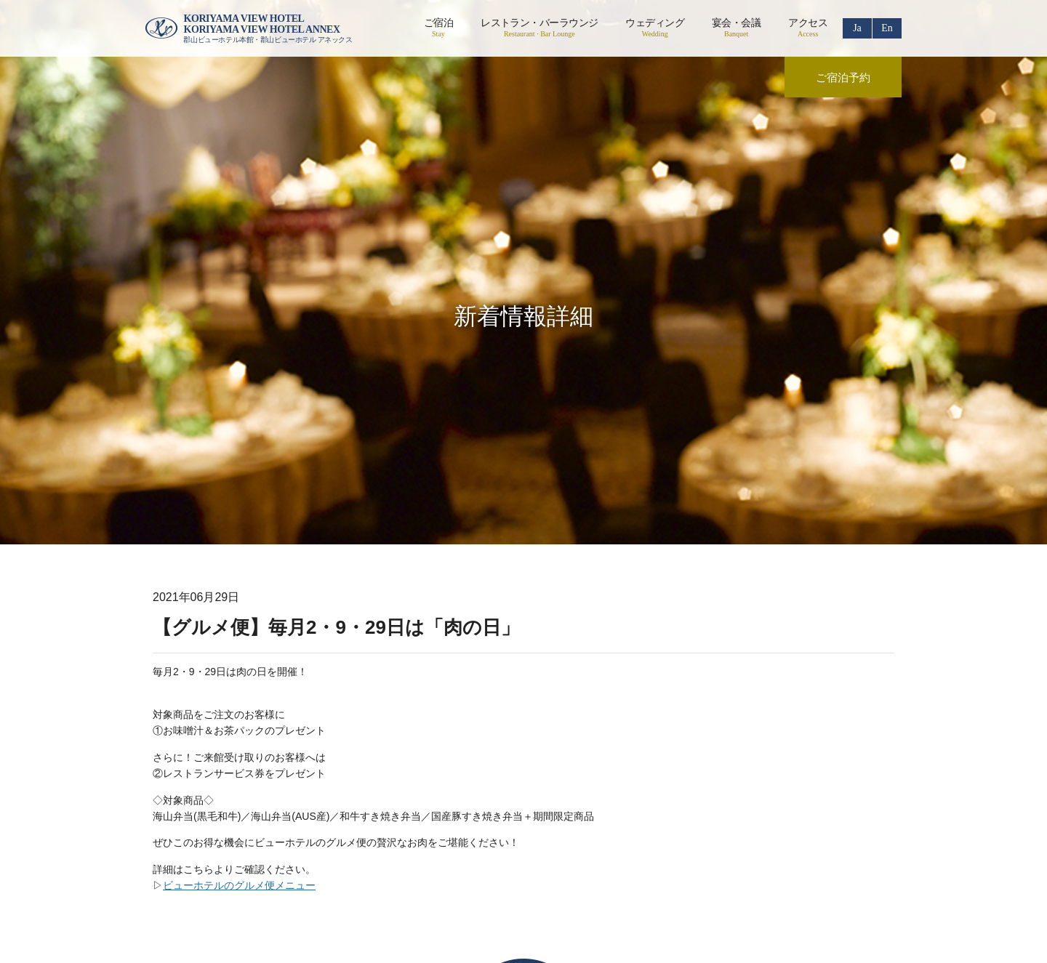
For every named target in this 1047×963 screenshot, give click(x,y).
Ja (857, 28)
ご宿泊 (438, 27)
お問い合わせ (637, 808)
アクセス (807, 27)
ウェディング (654, 27)
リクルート (475, 808)
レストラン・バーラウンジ (539, 27)
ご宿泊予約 (843, 78)
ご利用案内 (554, 808)
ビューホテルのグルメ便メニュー (239, 668)
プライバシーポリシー (375, 808)
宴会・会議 (736, 27)
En (887, 28)
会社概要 (279, 808)
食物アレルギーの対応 (741, 808)
